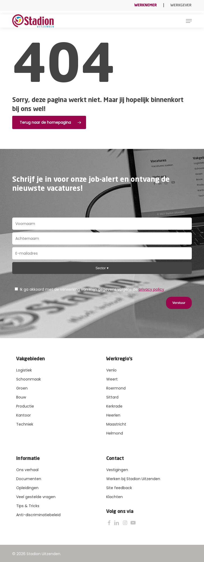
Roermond (116, 388)
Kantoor (23, 415)
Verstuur (178, 303)
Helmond (114, 433)
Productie (25, 406)
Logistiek (24, 370)
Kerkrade (114, 406)
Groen (22, 388)
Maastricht (116, 424)
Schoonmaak (28, 379)
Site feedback (119, 487)
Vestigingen (117, 469)
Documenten (28, 478)
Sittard (112, 397)
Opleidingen (27, 487)
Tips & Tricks (27, 505)
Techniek (24, 424)
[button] (189, 21)
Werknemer (145, 5)
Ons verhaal (27, 469)
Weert (112, 379)
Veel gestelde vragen (36, 496)
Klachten (114, 496)
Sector (101, 268)
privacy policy (151, 289)
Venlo (111, 370)
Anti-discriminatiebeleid (38, 514)
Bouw (21, 397)
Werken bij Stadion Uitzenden (133, 478)
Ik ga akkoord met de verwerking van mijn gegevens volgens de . (90, 289)
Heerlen (113, 415)
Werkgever (181, 5)
